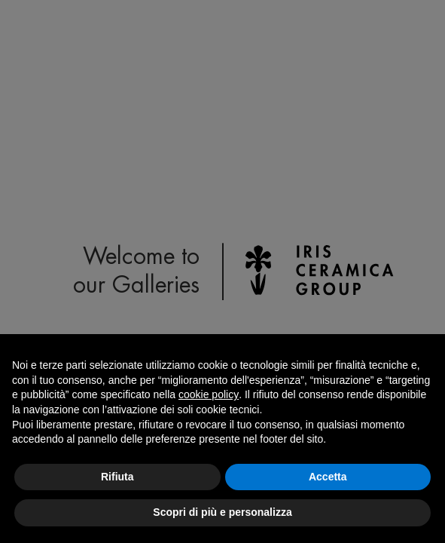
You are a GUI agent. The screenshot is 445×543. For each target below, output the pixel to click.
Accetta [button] (328, 477)
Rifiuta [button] (117, 477)
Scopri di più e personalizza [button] (222, 512)
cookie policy (208, 394)
